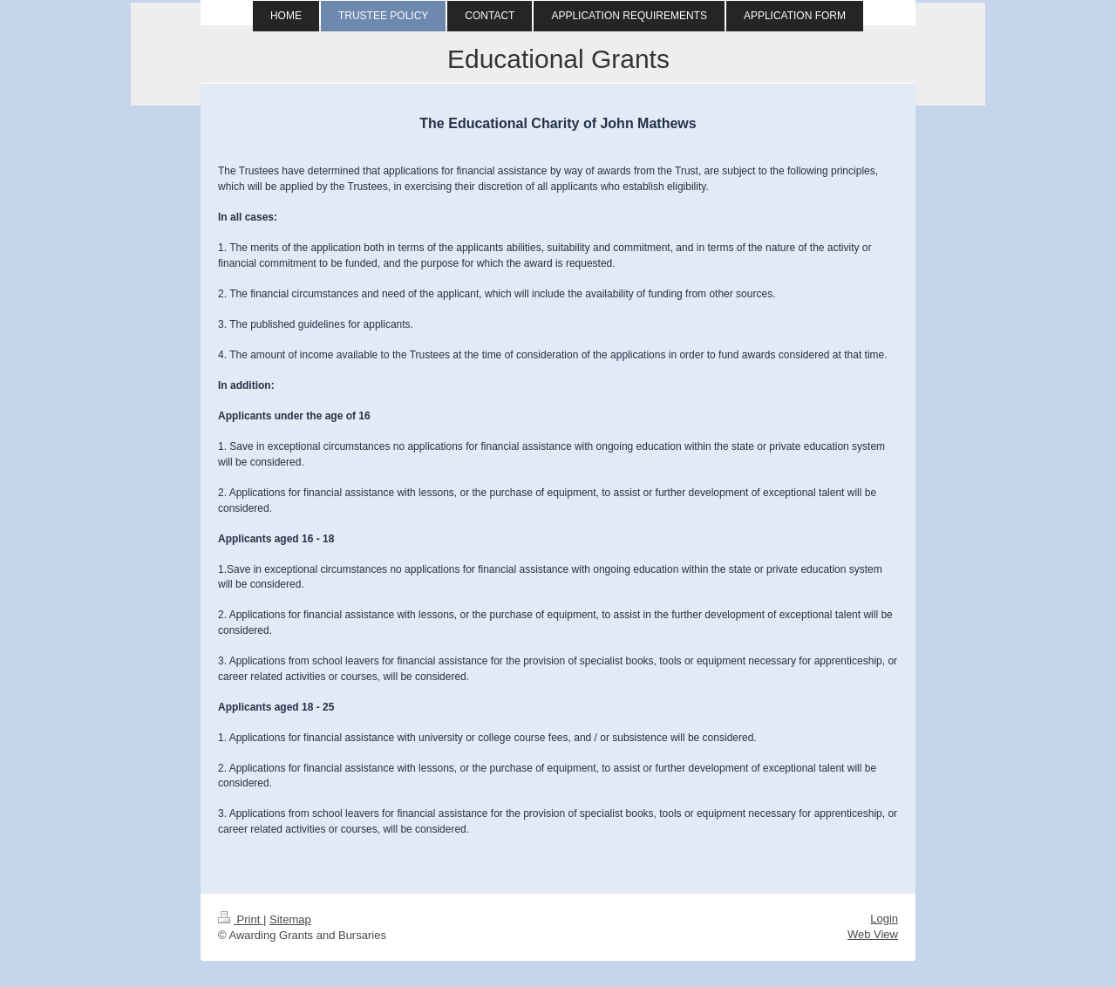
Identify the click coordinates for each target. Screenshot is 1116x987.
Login (884, 918)
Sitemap (290, 919)
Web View (872, 934)
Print (240, 919)
